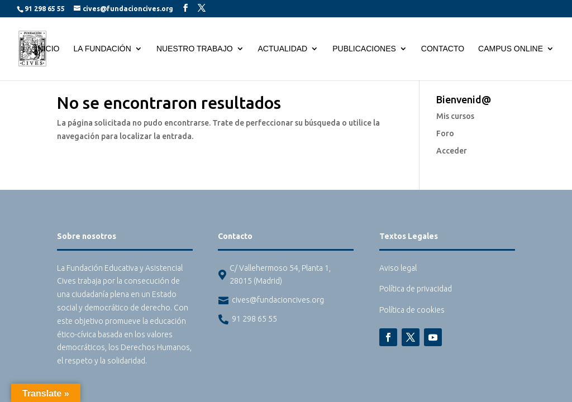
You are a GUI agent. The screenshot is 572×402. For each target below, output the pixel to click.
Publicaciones (364, 49)
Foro (445, 133)
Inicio (48, 49)
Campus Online (510, 49)
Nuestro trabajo (194, 49)
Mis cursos (455, 116)
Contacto (442, 49)
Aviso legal (398, 268)
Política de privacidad (415, 288)
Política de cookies (412, 309)
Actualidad (283, 49)
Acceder (451, 150)
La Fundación (102, 49)
